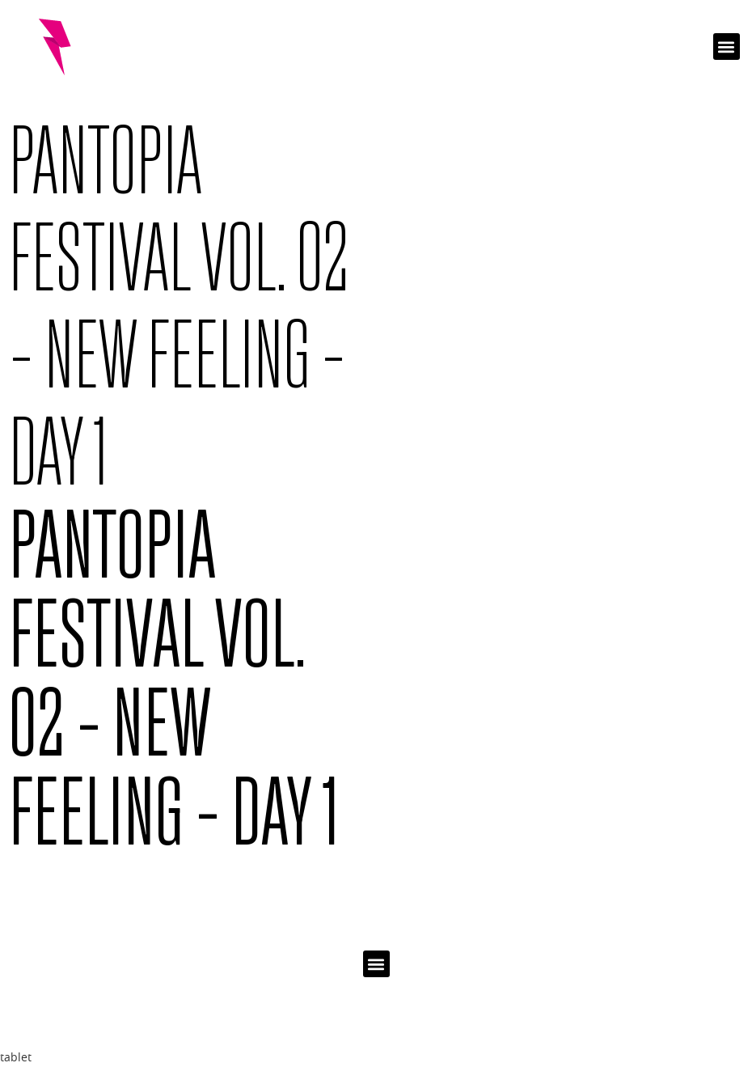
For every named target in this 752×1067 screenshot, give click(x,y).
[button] (726, 46)
